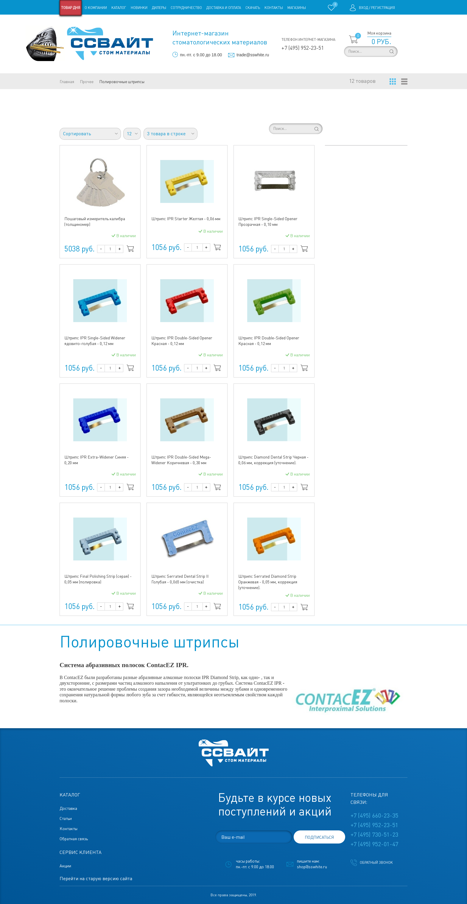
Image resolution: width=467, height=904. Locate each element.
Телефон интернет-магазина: (308, 40)
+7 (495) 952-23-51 (302, 48)
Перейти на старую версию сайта (96, 878)
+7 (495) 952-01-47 (374, 844)
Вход (363, 8)
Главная (67, 81)
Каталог (118, 8)
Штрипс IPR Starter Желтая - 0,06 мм (185, 218)
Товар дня (70, 8)
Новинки (139, 8)
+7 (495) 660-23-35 (374, 815)
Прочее (87, 81)
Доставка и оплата (223, 8)
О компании (96, 8)
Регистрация (383, 8)
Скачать (252, 8)
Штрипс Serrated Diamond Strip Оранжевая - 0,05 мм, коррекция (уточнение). (267, 582)
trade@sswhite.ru (252, 54)
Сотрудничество (186, 8)
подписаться (319, 837)
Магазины (296, 8)
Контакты (273, 8)
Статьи (108, 23)
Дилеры (159, 8)
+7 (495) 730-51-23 (374, 834)
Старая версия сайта (78, 23)
